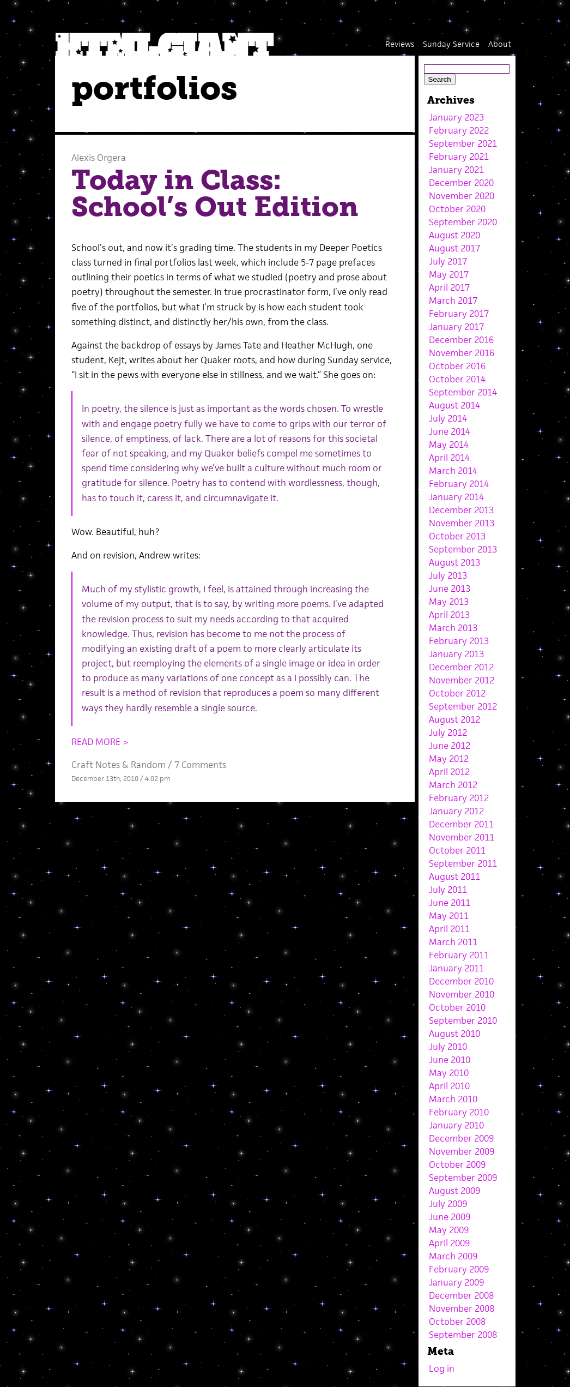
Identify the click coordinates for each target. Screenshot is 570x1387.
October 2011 (457, 850)
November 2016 (461, 353)
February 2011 (459, 955)
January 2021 (456, 170)
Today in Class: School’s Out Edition (214, 194)
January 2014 (456, 497)
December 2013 (461, 510)
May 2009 (449, 1230)
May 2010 (449, 1073)
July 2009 (448, 1204)
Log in (441, 1368)
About (499, 44)
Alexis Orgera (98, 158)
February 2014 (459, 484)
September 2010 (463, 1020)
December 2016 (461, 340)
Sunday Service (451, 44)
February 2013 (459, 641)
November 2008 (461, 1308)
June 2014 (449, 431)
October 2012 (457, 693)
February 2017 (459, 314)
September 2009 (463, 1178)
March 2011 (453, 942)
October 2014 (457, 379)
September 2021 (463, 143)
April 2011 (449, 929)
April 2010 (449, 1086)
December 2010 (461, 981)
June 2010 (449, 1060)
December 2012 (461, 667)
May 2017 (449, 274)
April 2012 (449, 772)
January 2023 (456, 117)
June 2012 (449, 746)
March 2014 (453, 471)
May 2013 (449, 602)
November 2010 (461, 994)
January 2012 (456, 811)
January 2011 (456, 968)
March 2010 (453, 1099)
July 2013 (448, 575)
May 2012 (449, 759)
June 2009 (449, 1217)
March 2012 (453, 785)
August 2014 (454, 405)
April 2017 (449, 287)
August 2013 (454, 562)
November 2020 (461, 196)
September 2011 (463, 863)
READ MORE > (100, 742)
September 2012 (463, 706)
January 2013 (456, 654)
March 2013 (453, 628)
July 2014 (448, 418)
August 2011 (454, 876)
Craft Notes (95, 765)
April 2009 (449, 1243)
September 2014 (463, 392)
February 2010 (459, 1112)
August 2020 (454, 235)
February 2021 (459, 157)
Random (148, 765)
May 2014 (449, 445)
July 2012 (448, 732)
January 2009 (456, 1282)
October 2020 (457, 209)
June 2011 (449, 903)
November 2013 (461, 523)
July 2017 (448, 261)
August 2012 (454, 719)
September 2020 (463, 222)
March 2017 (453, 301)
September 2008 (463, 1335)
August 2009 (454, 1191)
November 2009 (461, 1151)
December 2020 (461, 183)
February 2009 (459, 1269)
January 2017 (456, 327)
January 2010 (456, 1125)
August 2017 (454, 248)
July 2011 (448, 890)
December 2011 (461, 824)
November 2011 (461, 837)
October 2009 (457, 1164)
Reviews (399, 44)
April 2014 (449, 458)
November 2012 (461, 680)
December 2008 (461, 1295)
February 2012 (459, 798)
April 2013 (449, 615)
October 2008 (457, 1322)
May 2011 (449, 916)
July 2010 (448, 1047)
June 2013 (449, 589)
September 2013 (463, 549)
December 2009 (461, 1138)
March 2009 (453, 1256)
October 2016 (457, 366)
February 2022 (459, 130)
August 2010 (454, 1034)
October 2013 (457, 536)
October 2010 (457, 1007)
